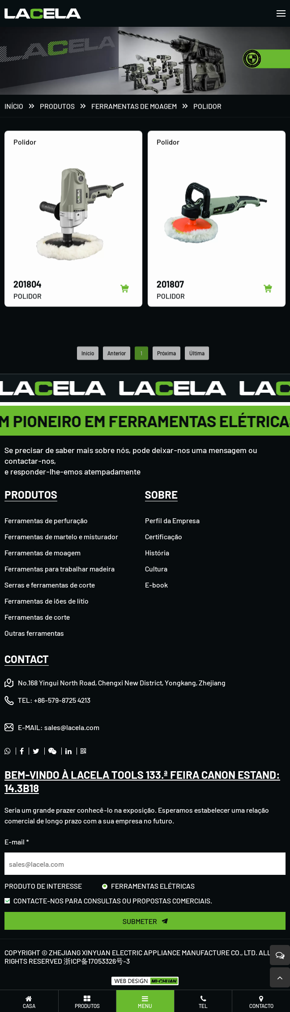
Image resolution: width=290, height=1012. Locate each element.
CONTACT (26, 658)
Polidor (207, 106)
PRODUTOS (57, 106)
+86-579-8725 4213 (62, 700)
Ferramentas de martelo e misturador (61, 536)
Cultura (156, 568)
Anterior (116, 362)
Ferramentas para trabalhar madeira (59, 568)
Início (13, 106)
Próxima (166, 362)
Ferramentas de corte (37, 617)
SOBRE (161, 494)
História (157, 552)
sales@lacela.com (71, 727)
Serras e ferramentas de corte (49, 584)
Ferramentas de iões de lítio (46, 600)
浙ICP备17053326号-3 (97, 961)
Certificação (163, 536)
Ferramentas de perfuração (46, 520)
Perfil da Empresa (172, 520)
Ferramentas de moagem (134, 106)
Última (197, 362)
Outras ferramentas (34, 633)
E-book (156, 584)
